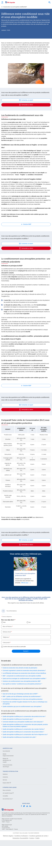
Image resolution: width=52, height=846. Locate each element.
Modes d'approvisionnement (8, 754)
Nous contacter (7, 790)
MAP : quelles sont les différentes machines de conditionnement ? (22, 696)
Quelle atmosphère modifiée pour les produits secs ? (18, 719)
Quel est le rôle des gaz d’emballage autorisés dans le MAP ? (20, 694)
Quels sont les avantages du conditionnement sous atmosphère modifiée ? (24, 678)
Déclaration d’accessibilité (20, 838)
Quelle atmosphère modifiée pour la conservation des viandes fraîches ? (24, 729)
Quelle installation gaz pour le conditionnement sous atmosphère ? (22, 706)
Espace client (7, 782)
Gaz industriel (6, 751)
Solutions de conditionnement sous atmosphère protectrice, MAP (22, 681)
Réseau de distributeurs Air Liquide (7, 760)
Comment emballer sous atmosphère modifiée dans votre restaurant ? (23, 722)
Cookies (31, 838)
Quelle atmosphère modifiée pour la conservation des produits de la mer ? (24, 716)
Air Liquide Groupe (8, 793)
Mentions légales (8, 836)
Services (5, 780)
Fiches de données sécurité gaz (7, 765)
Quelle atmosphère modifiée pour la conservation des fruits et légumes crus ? (25, 734)
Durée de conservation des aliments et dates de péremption (20, 668)
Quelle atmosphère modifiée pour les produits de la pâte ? (19, 737)
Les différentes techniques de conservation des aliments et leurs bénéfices (24, 673)
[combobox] (49, 2)
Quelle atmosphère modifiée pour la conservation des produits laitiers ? (23, 732)
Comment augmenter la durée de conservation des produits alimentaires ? (24, 670)
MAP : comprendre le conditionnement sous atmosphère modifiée (22, 676)
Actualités (5, 796)
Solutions (5, 774)
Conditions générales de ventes (38, 836)
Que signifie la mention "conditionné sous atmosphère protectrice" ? (22, 684)
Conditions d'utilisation (21, 836)
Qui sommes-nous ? (8, 798)
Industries (5, 777)
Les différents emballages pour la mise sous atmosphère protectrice (22, 699)
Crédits (37, 838)
